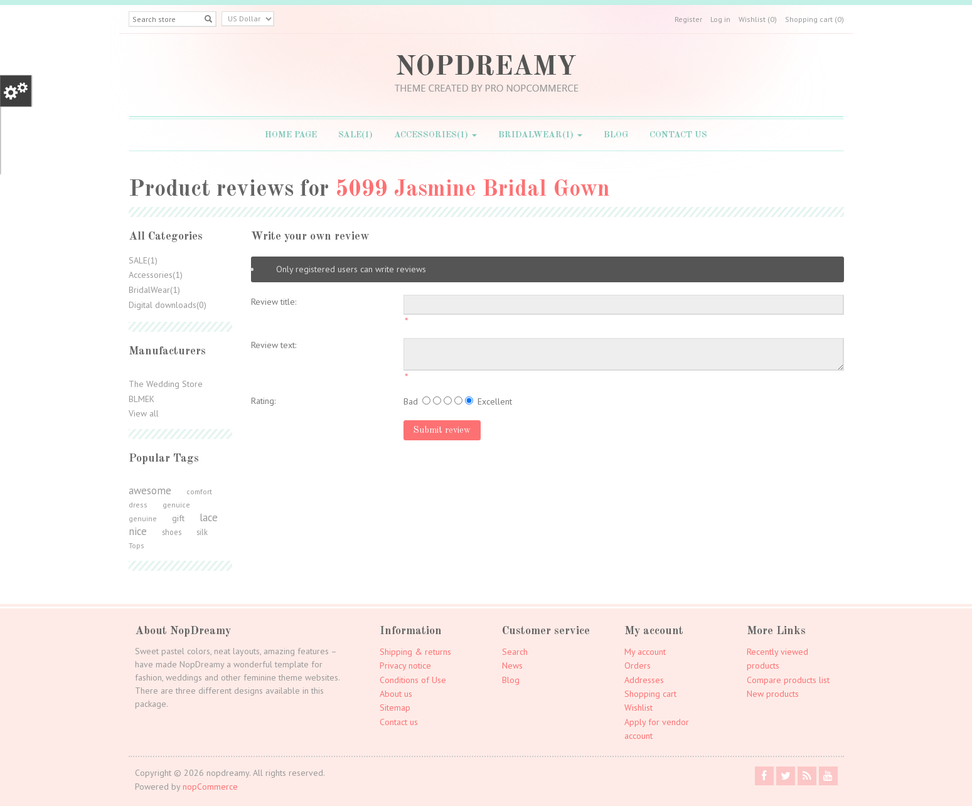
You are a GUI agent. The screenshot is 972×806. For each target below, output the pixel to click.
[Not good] (437, 400)
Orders (637, 665)
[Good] (458, 400)
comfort (199, 491)
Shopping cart (650, 693)
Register (688, 19)
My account (645, 651)
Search (515, 651)
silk (202, 532)
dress (138, 504)
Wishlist (638, 707)
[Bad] (426, 400)
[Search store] (172, 19)
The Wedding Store (166, 384)
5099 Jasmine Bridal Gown (472, 190)
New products (773, 693)
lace (209, 517)
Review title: (273, 301)
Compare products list (788, 680)
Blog (616, 134)
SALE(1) (355, 134)
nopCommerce (210, 786)
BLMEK (141, 399)
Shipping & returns (415, 651)
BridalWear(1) (540, 134)
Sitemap (395, 707)
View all (144, 413)
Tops (136, 545)
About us (396, 693)
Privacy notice (405, 665)
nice (138, 531)
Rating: (263, 400)
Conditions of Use (413, 680)
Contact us (678, 134)
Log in (720, 19)
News (512, 665)
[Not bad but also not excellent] (448, 400)
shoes (171, 532)
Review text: (273, 345)
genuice (176, 504)
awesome (150, 490)
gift (178, 518)
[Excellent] (469, 400)
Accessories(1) (435, 134)
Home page (291, 134)
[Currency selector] (248, 18)
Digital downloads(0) (167, 304)
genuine (143, 518)
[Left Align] (208, 19)
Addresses (644, 680)
